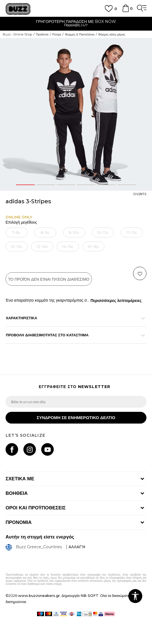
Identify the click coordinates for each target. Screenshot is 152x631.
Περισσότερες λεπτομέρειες (116, 300)
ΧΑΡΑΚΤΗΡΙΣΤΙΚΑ (73, 318)
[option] (76, 24)
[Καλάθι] (125, 10)
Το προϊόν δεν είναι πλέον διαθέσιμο (48, 279)
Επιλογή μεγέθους (21, 222)
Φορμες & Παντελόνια (79, 34)
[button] (139, 273)
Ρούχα (56, 34)
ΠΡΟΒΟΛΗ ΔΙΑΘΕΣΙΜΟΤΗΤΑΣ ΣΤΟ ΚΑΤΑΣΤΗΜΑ (73, 335)
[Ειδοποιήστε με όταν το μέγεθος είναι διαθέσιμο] (16, 232)
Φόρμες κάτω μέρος (111, 34)
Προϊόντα (42, 34)
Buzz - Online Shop (17, 34)
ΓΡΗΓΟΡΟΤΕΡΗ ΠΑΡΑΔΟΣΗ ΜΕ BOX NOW (76, 21)
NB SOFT (89, 595)
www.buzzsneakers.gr (39, 595)
